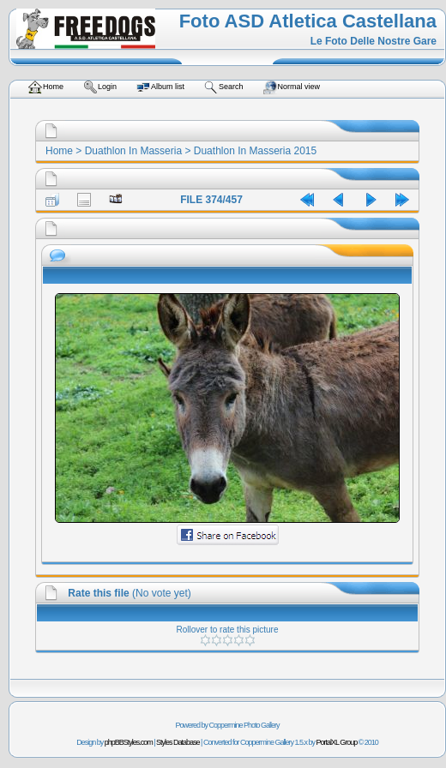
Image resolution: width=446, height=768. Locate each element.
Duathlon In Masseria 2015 (255, 151)
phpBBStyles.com (129, 742)
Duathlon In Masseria (133, 151)
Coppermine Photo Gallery (243, 725)
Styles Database (178, 742)
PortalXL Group (337, 742)
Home (59, 151)
